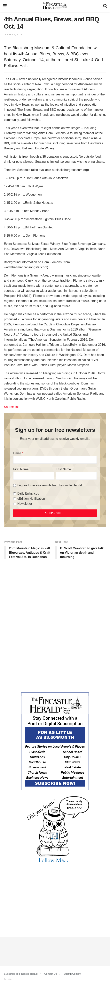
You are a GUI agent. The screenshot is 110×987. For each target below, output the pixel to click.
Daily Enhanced (28, 493)
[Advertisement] (55, 598)
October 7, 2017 (13, 34)
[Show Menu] (5, 6)
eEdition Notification (31, 498)
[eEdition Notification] (14, 499)
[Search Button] (105, 6)
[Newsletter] (14, 504)
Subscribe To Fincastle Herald (20, 973)
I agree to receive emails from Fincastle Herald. (50, 485)
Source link (11, 407)
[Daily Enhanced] (14, 493)
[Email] (55, 460)
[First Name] (33, 476)
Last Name (63, 469)
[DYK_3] (55, 830)
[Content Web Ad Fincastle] (55, 741)
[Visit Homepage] (55, 6)
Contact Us (50, 973)
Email (17, 453)
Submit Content (72, 973)
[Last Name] (76, 476)
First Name (20, 469)
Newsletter (24, 503)
